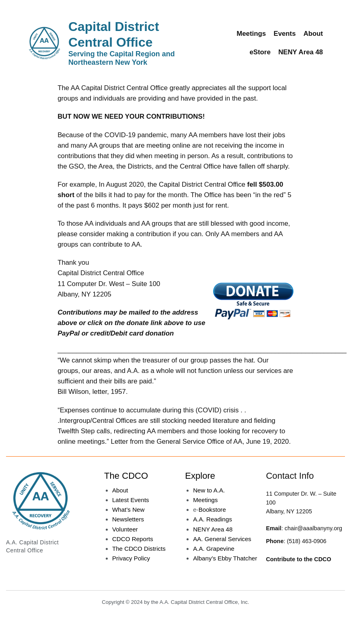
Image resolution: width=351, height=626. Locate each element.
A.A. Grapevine (213, 548)
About (120, 490)
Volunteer (125, 529)
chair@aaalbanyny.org (313, 528)
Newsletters (128, 519)
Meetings (205, 499)
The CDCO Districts (139, 548)
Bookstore (212, 509)
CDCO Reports (132, 538)
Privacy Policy (131, 558)
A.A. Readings (212, 519)
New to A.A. (209, 490)
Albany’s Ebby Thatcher (225, 558)
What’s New (128, 509)
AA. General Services (222, 538)
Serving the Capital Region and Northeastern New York (121, 58)
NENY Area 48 (212, 529)
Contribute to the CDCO (298, 559)
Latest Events (130, 499)
